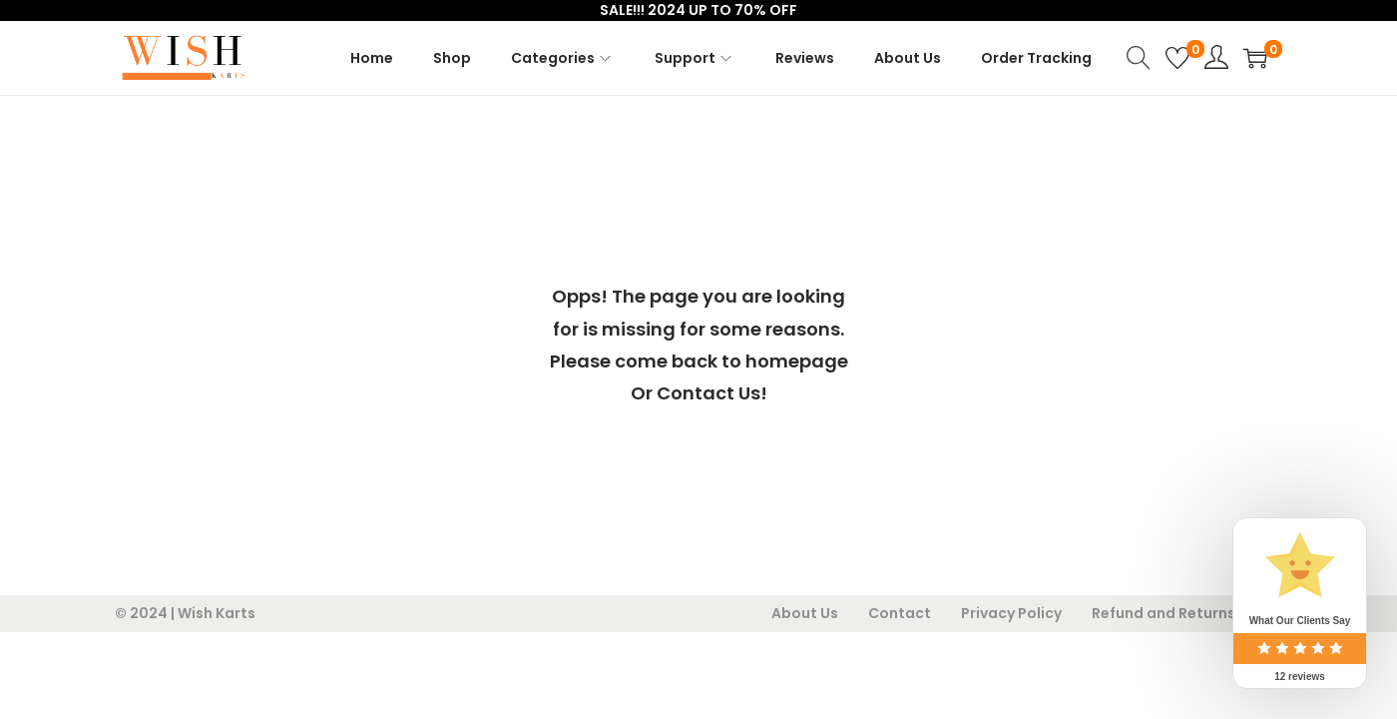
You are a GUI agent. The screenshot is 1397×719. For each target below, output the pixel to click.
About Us (804, 613)
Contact (899, 613)
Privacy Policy (1011, 613)
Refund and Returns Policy (1187, 613)
